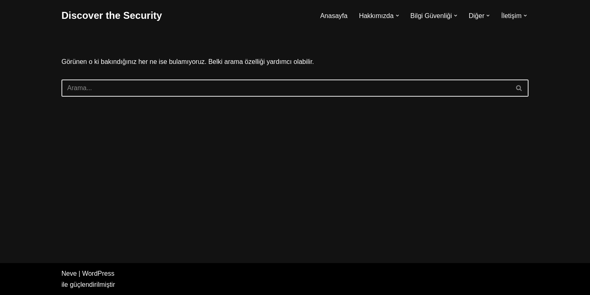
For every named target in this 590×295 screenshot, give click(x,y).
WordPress (98, 273)
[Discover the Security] (111, 15)
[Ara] (285, 88)
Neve (69, 273)
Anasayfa (333, 15)
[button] (397, 15)
